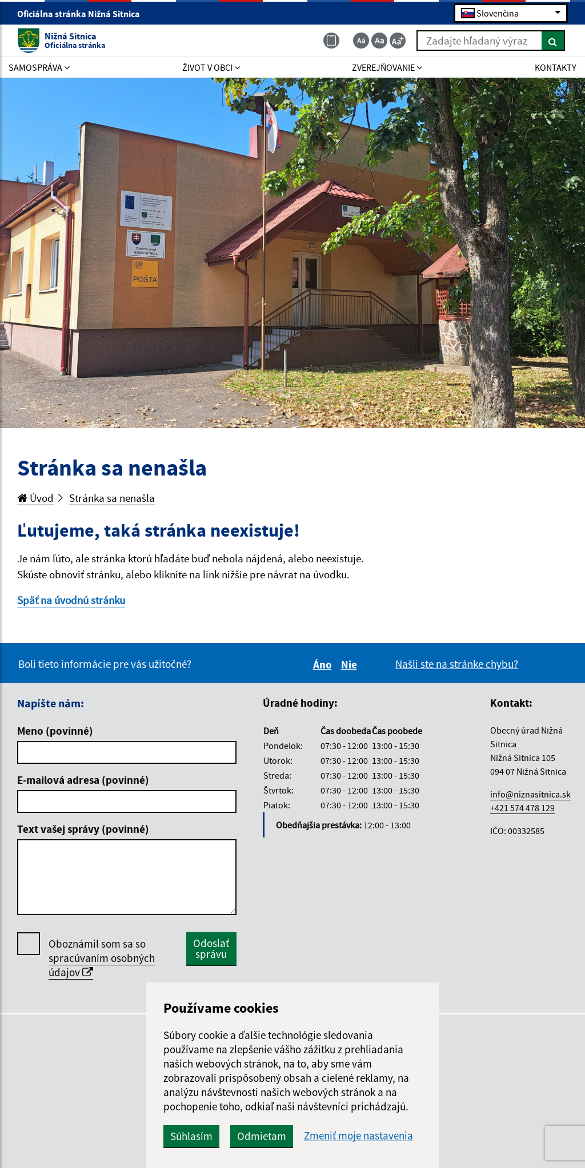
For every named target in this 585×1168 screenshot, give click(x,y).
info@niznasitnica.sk (530, 794)
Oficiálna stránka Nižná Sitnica (83, 13)
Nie (350, 664)
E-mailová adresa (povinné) (83, 780)
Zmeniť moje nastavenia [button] (358, 1135)
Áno (324, 664)
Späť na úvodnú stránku (71, 600)
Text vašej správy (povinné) (83, 829)
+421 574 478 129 (522, 807)
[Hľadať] (553, 40)
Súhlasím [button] (191, 1136)
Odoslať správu (211, 948)
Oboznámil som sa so (102, 958)
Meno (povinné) (55, 731)
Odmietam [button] (261, 1136)
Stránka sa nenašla (112, 498)
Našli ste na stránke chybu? (456, 664)
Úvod (35, 498)
